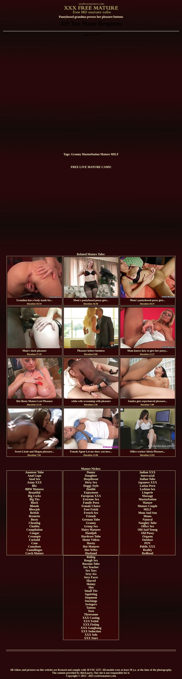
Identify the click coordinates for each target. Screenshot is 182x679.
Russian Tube (91, 563)
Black (34, 502)
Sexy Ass (91, 573)
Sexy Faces (91, 577)
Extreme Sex (91, 499)
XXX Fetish (90, 621)
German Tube (91, 519)
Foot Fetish (91, 509)
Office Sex (147, 526)
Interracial (148, 475)
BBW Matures (34, 489)
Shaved (91, 580)
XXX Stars (91, 638)
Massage (147, 495)
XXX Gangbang (91, 627)
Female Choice (91, 506)
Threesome (91, 614)
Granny (76, 154)
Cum (34, 543)
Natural (148, 519)
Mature (105, 154)
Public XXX (147, 546)
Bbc (34, 485)
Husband (91, 553)
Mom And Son (147, 512)
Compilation (34, 529)
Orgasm (147, 536)
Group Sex (91, 526)
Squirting (91, 594)
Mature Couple (147, 506)
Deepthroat (91, 479)
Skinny (90, 584)
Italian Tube (147, 479)
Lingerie (147, 492)
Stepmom (91, 597)
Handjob (91, 533)
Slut (91, 587)
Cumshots (34, 546)
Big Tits (34, 499)
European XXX (91, 495)
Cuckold (34, 539)
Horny (91, 543)
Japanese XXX (147, 482)
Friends (91, 516)
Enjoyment (91, 492)
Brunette (34, 516)
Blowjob (34, 509)
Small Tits (91, 590)
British (34, 512)
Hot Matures (91, 546)
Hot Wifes (91, 549)
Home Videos (90, 539)
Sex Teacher (91, 567)
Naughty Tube (147, 522)
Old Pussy (147, 533)
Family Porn (91, 502)
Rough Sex (91, 560)
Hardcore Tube (91, 536)
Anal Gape (34, 475)
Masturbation (91, 154)
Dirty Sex (91, 482)
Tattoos (91, 607)
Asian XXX (34, 482)
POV (147, 543)
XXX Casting (91, 617)
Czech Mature (34, 553)
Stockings (91, 600)
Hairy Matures (91, 529)
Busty (34, 519)
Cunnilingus (34, 549)
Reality (147, 549)
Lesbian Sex (147, 489)
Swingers (91, 604)
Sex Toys (91, 570)
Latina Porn (147, 485)
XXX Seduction (91, 631)
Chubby (34, 526)
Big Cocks (34, 495)
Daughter (91, 475)
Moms (147, 516)
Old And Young (147, 529)
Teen (91, 611)
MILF (115, 154)
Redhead (147, 553)
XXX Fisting (91, 624)
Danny (91, 472)
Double (91, 489)
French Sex (91, 512)
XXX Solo (91, 634)
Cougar (34, 533)
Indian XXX (147, 472)
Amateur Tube (34, 472)
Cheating (34, 522)
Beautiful (34, 492)
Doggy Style (91, 485)
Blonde (34, 506)
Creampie (34, 536)
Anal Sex (34, 479)
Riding (91, 557)
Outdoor (147, 539)
